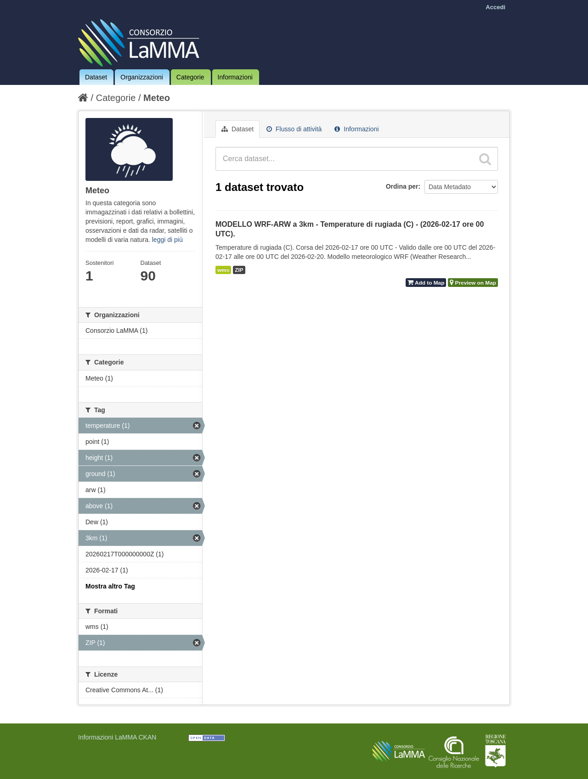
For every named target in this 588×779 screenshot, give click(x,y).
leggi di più (167, 239)
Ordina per (402, 186)
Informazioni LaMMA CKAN (117, 737)
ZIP (239, 270)
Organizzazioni (141, 77)
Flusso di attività (294, 129)
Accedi (495, 7)
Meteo (156, 98)
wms (223, 270)
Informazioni (235, 77)
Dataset (96, 77)
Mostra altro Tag (110, 586)
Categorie (190, 77)
